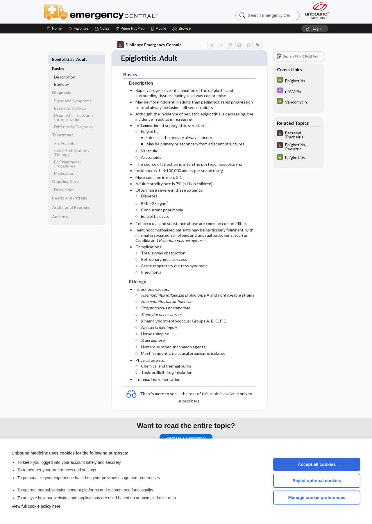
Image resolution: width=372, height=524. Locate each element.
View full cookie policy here (36, 506)
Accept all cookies (317, 464)
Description (64, 67)
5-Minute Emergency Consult (149, 44)
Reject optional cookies (316, 480)
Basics (58, 59)
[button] (182, 28)
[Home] (54, 28)
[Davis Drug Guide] (298, 91)
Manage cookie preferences (317, 497)
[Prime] (129, 28)
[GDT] (298, 80)
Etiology (61, 74)
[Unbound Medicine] (317, 10)
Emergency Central (116, 11)
